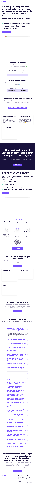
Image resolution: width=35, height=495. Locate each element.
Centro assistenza (20, 480)
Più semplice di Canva (23, 270)
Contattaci (27, 478)
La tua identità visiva (7, 127)
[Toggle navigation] (33, 1)
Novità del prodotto (21, 481)
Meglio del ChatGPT (7, 270)
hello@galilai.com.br (6, 486)
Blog (18, 478)
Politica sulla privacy (29, 482)
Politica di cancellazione (28, 481)
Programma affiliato (21, 477)
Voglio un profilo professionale (17, 248)
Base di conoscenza (29, 477)
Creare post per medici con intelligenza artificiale (17, 107)
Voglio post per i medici (17, 164)
